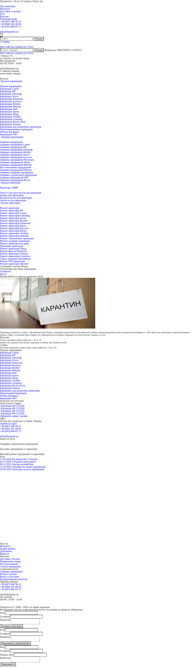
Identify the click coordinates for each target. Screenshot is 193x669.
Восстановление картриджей (15, 167)
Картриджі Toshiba (10, 380)
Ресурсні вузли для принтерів (16, 197)
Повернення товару (10, 561)
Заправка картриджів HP (13, 147)
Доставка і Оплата (10, 559)
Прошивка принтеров (11, 246)
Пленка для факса (9, 132)
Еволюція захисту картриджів (28, 469)
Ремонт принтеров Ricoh (13, 230)
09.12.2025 (5, 464)
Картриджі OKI (8, 398)
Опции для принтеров (12, 195)
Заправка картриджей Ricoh (15, 180)
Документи (6, 551)
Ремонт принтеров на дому (14, 243)
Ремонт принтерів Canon (13, 213)
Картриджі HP (7, 91)
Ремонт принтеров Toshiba (14, 233)
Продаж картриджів (10, 86)
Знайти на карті (8, 423)
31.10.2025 (5, 466)
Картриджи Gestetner (11, 119)
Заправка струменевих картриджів (18, 175)
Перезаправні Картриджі (13, 393)
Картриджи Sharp (9, 114)
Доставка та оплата (10, 11)
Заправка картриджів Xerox (15, 154)
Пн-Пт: (4, 63)
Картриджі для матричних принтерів (20, 390)
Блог (2, 14)
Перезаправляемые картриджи (16, 129)
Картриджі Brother (10, 367)
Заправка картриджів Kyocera (16, 157)
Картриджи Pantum (10, 124)
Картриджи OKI (8, 134)
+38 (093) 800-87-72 (10, 26)
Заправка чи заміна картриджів (28, 466)
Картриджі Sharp (9, 378)
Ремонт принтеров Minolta (14, 236)
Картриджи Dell (8, 109)
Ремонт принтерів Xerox (13, 218)
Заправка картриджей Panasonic (17, 159)
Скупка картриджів (10, 566)
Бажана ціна (6, 656)
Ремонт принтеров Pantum (14, 253)
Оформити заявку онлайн (13, 416)
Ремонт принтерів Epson (13, 225)
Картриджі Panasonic (11, 362)
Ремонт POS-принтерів (12, 261)
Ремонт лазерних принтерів (15, 241)
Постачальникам (9, 564)
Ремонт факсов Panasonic (13, 251)
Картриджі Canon (9, 88)
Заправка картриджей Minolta (16, 164)
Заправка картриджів (11, 142)
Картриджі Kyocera (10, 365)
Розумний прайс (8, 19)
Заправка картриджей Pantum (15, 170)
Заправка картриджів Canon (15, 144)
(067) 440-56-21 (8, 47)
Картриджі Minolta (10, 370)
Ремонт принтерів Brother (14, 220)
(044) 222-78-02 (25, 47)
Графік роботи (7, 548)
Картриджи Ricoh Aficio (13, 121)
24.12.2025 (5, 461)
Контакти (5, 8)
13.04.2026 (5, 459)
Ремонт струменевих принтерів (17, 238)
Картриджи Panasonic (11, 99)
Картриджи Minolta (10, 106)
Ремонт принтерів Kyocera (14, 228)
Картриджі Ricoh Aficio (12, 385)
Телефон (4, 616)
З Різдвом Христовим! (24, 461)
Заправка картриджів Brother (15, 152)
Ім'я (2, 612)
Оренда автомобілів (22, 464)
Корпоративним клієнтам (13, 579)
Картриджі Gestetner (11, 383)
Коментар (5, 619)
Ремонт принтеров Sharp (13, 248)
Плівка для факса (9, 395)
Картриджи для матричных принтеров (20, 126)
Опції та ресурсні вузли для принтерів (20, 192)
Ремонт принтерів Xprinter (14, 263)
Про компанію (7, 6)
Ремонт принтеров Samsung (15, 215)
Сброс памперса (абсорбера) (15, 258)
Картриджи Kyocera (10, 101)
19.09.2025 (5, 469)
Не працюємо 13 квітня (24, 459)
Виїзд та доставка (9, 576)
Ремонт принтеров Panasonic (15, 223)
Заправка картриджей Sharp (15, 162)
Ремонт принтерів (9, 208)
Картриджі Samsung (10, 93)
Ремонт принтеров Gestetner (15, 256)
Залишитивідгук (5, 272)
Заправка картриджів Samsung (16, 149)
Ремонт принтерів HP (11, 210)
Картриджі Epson (9, 375)
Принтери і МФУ (9, 187)
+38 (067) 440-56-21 (10, 21)
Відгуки (4, 16)
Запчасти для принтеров (13, 200)
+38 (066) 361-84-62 (10, 24)
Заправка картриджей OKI (14, 177)
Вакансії (4, 553)
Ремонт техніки (8, 574)
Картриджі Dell (8, 373)
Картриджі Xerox (9, 96)
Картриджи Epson (9, 111)
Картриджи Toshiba (10, 116)
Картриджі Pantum (10, 388)
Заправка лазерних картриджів (16, 172)
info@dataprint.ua (9, 31)
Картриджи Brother (10, 104)
